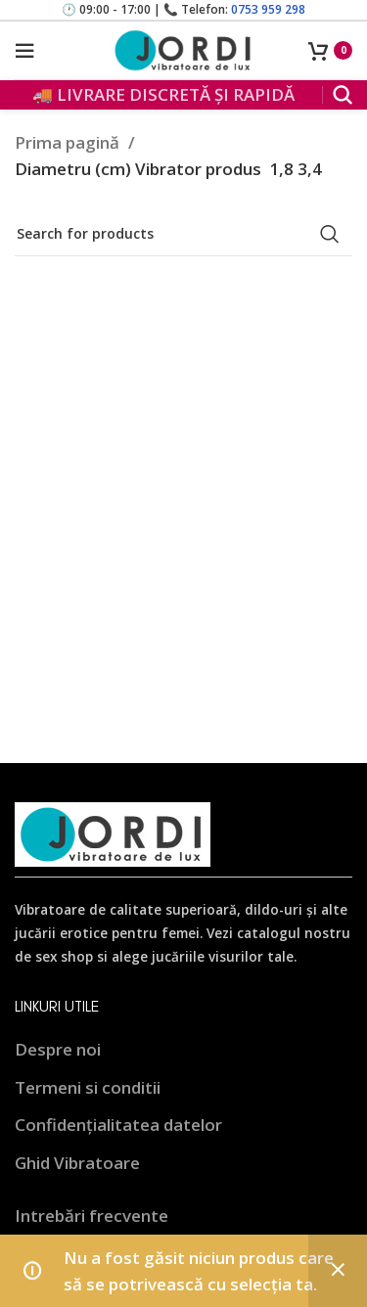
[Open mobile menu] (24, 50)
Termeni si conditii (88, 1087)
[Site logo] (184, 48)
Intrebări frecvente (91, 1215)
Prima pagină (69, 142)
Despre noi (58, 1049)
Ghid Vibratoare (77, 1162)
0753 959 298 (268, 9)
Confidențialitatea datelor (118, 1124)
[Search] (342, 94)
